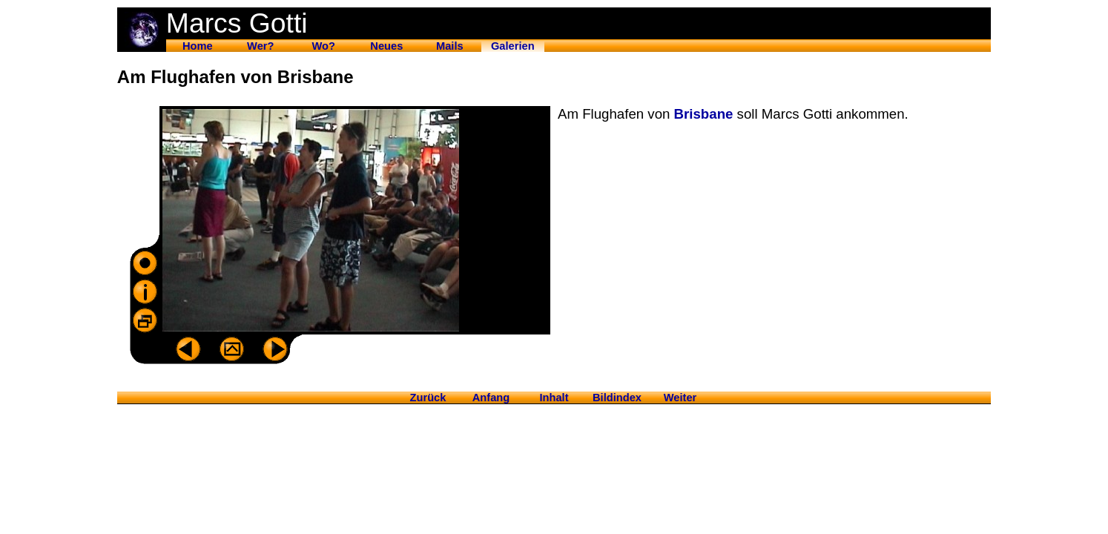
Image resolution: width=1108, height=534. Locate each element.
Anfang (491, 397)
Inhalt (553, 397)
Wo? (323, 46)
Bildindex (617, 397)
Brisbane (703, 114)
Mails (450, 46)
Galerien (513, 46)
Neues (386, 46)
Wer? (260, 46)
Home (197, 46)
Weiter (680, 397)
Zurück (428, 397)
